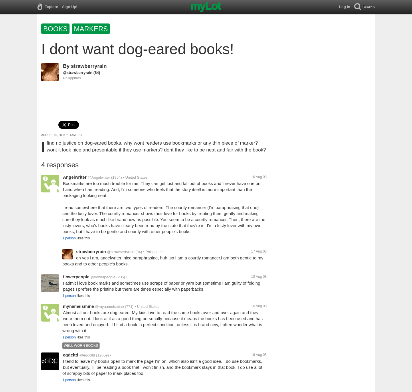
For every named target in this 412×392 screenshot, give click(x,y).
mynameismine (78, 306)
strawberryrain (89, 66)
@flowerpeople (102, 277)
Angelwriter (75, 177)
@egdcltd (87, 355)
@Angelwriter (99, 177)
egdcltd (70, 354)
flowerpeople (76, 276)
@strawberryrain (77, 72)
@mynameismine (109, 306)
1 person (69, 238)
